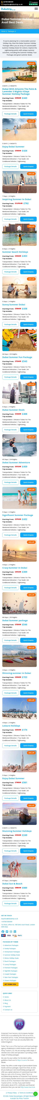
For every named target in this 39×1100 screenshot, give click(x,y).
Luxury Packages (10, 964)
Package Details (10, 114)
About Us (7, 1000)
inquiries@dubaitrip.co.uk (13, 4)
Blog (6, 1003)
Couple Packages (10, 974)
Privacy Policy (12, 1093)
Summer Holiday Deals (12, 955)
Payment (7, 1006)
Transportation (7, 104)
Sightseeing (21, 109)
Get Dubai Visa (10, 984)
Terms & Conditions (26, 1093)
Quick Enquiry (28, 114)
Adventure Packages (11, 945)
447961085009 (8, 2)
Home (6, 997)
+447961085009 (6, 922)
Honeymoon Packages (12, 952)
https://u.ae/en (22, 1060)
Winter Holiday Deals (11, 958)
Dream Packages (10, 980)
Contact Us (8, 1010)
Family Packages (10, 948)
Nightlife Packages (10, 971)
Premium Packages (11, 968)
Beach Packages (10, 961)
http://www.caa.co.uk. (28, 1087)
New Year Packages (11, 977)
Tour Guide (22, 106)
